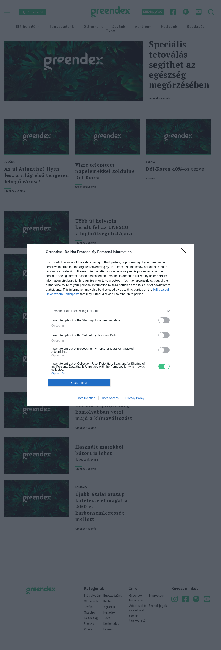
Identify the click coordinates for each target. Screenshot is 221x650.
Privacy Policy (134, 398)
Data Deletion (86, 398)
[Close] (185, 252)
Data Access (110, 398)
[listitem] (110, 310)
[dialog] (110, 325)
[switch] (164, 320)
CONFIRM (79, 382)
